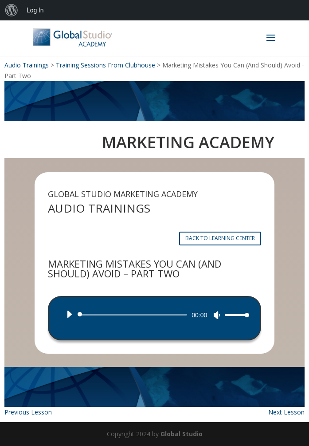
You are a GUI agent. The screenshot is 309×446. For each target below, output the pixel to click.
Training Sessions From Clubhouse (105, 65)
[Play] (69, 314)
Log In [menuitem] (35, 10)
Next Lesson (286, 412)
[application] (154, 314)
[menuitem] (11, 10)
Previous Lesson (28, 412)
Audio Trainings (26, 65)
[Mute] (217, 315)
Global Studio (181, 434)
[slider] (134, 315)
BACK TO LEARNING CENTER (220, 238)
